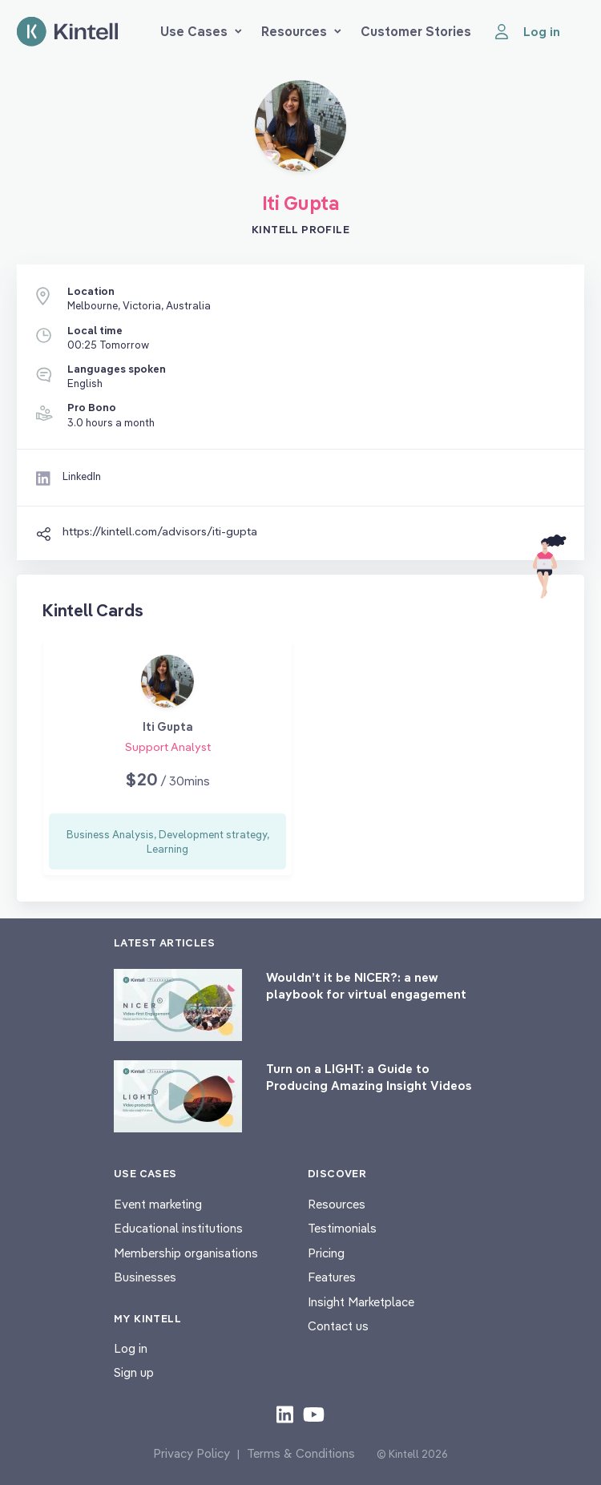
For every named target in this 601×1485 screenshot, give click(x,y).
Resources (301, 31)
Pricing (326, 1253)
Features (332, 1277)
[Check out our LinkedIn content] (284, 1413)
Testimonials (342, 1228)
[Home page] (67, 31)
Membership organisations (186, 1253)
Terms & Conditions (301, 1453)
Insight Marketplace (361, 1301)
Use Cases (201, 31)
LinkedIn (82, 476)
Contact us (338, 1326)
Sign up (134, 1372)
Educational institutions (178, 1228)
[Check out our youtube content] (314, 1413)
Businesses (145, 1277)
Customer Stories (416, 31)
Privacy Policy (191, 1453)
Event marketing (158, 1204)
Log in (130, 1348)
